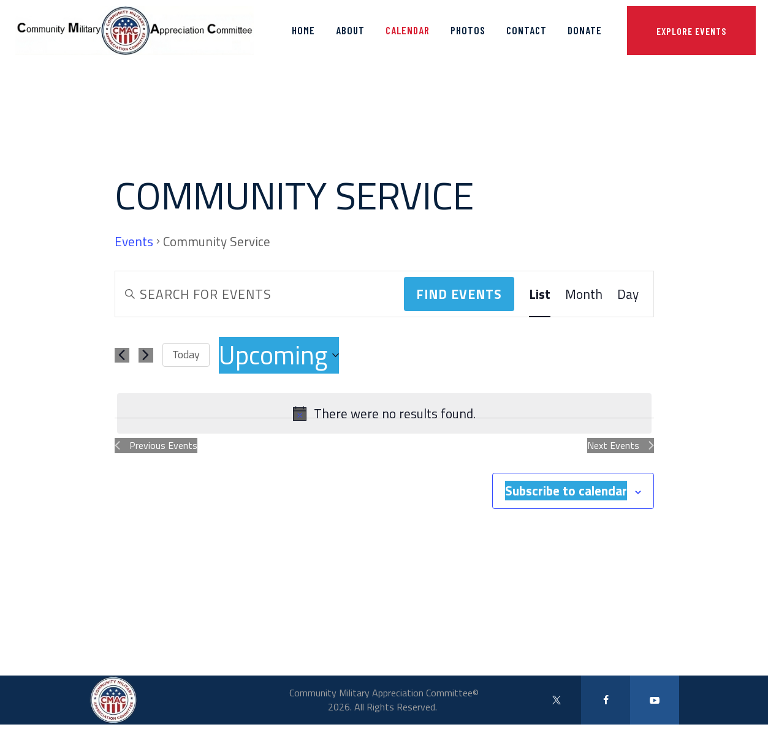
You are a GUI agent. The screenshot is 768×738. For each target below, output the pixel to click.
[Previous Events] (122, 355)
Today (186, 354)
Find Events (459, 294)
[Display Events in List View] (539, 294)
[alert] (384, 413)
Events (134, 242)
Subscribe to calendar (566, 490)
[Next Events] (146, 355)
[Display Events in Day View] (628, 294)
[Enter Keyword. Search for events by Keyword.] (259, 294)
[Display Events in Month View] (584, 294)
